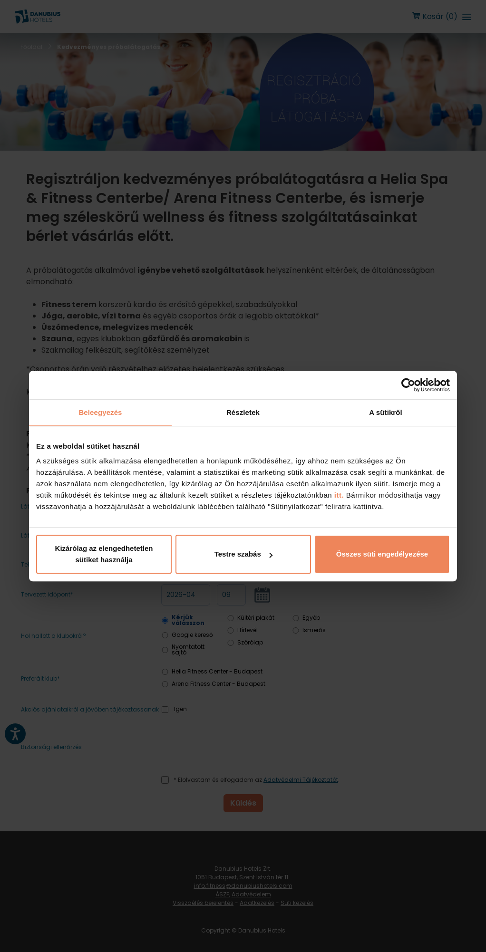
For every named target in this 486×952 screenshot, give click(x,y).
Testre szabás (243, 554)
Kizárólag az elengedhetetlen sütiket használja (104, 554)
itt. (338, 495)
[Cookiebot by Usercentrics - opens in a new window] (408, 385)
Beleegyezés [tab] (100, 412)
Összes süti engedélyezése (382, 554)
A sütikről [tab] (385, 412)
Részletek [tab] (243, 412)
